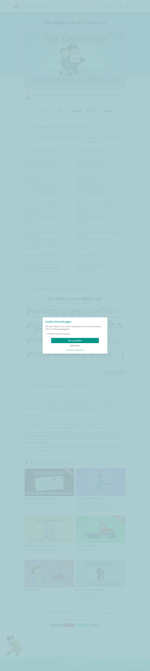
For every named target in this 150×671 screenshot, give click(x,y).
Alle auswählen (75, 340)
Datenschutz (79, 350)
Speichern (75, 345)
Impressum (70, 350)
